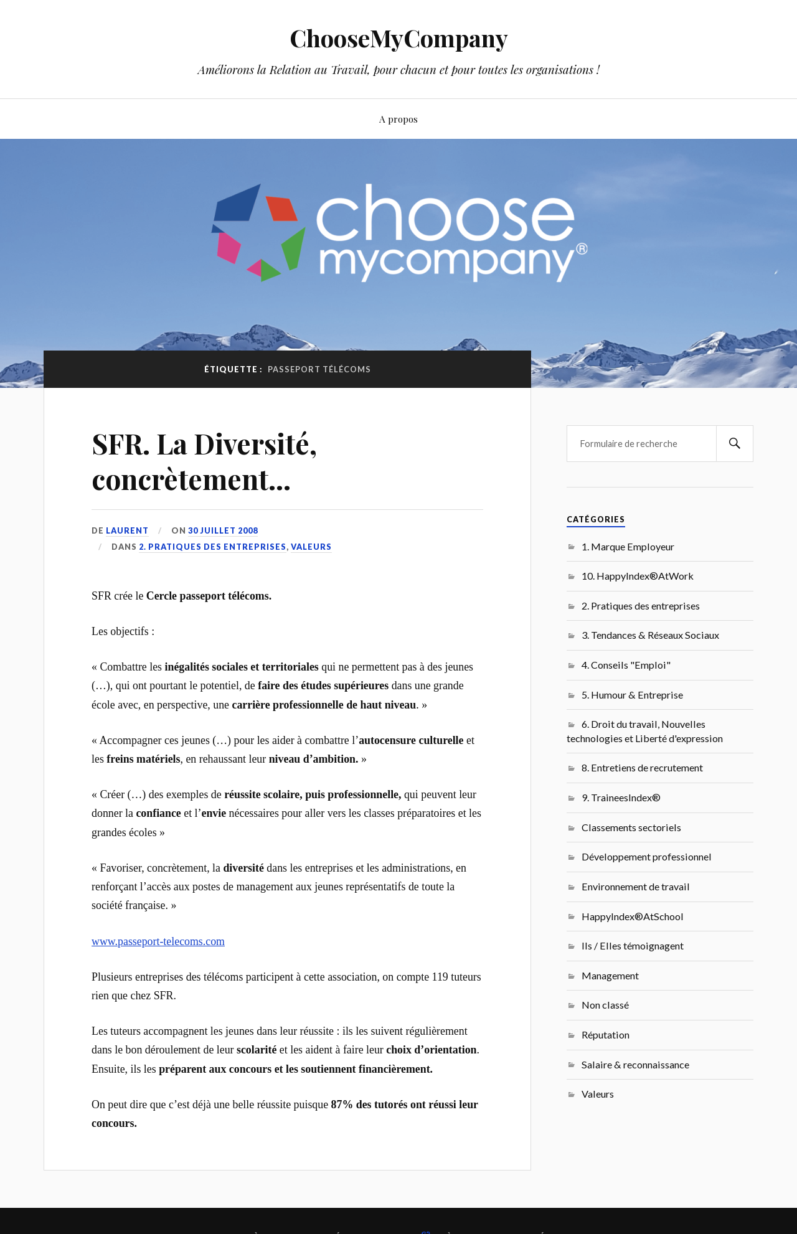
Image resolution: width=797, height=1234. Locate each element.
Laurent (127, 530)
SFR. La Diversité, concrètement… (204, 461)
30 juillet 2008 (223, 530)
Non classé (605, 1004)
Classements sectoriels (631, 827)
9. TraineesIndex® (621, 797)
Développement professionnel (647, 856)
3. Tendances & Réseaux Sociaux (650, 635)
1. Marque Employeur (628, 546)
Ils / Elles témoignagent (633, 945)
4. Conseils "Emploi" (626, 665)
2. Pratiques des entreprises (212, 547)
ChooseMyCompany (399, 38)
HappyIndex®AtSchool (633, 916)
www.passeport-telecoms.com (158, 941)
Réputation (606, 1034)
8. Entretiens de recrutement (642, 767)
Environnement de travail (636, 886)
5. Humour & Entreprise (632, 694)
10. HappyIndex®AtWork (638, 576)
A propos (398, 118)
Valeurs (311, 547)
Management (610, 975)
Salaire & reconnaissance (635, 1064)
